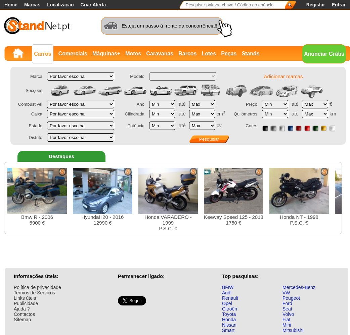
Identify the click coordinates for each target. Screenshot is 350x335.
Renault (230, 298)
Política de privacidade (37, 287)
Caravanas (159, 53)
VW (286, 292)
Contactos (24, 314)
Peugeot (291, 298)
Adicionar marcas (283, 76)
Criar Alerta (93, 4)
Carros (42, 54)
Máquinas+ (106, 53)
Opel (227, 303)
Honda (229, 319)
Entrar (339, 4)
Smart (228, 330)
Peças (228, 53)
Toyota (229, 314)
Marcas (32, 4)
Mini (286, 325)
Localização (60, 4)
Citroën (229, 309)
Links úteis (25, 298)
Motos (133, 53)
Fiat (286, 319)
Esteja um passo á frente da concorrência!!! (170, 26)
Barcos (187, 53)
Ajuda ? (22, 309)
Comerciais (72, 53)
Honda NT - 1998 (299, 197)
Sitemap (22, 319)
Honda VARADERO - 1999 (168, 199)
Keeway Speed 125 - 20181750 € (233, 197)
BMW (227, 287)
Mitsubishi (292, 330)
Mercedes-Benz (298, 287)
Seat (287, 309)
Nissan (229, 325)
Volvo (288, 314)
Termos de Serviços (34, 292)
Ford (287, 303)
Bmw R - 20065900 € (37, 197)
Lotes (209, 53)
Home (10, 4)
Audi (226, 292)
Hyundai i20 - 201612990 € (102, 197)
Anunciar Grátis (324, 54)
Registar (315, 4)
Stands (250, 53)
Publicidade (26, 303)
